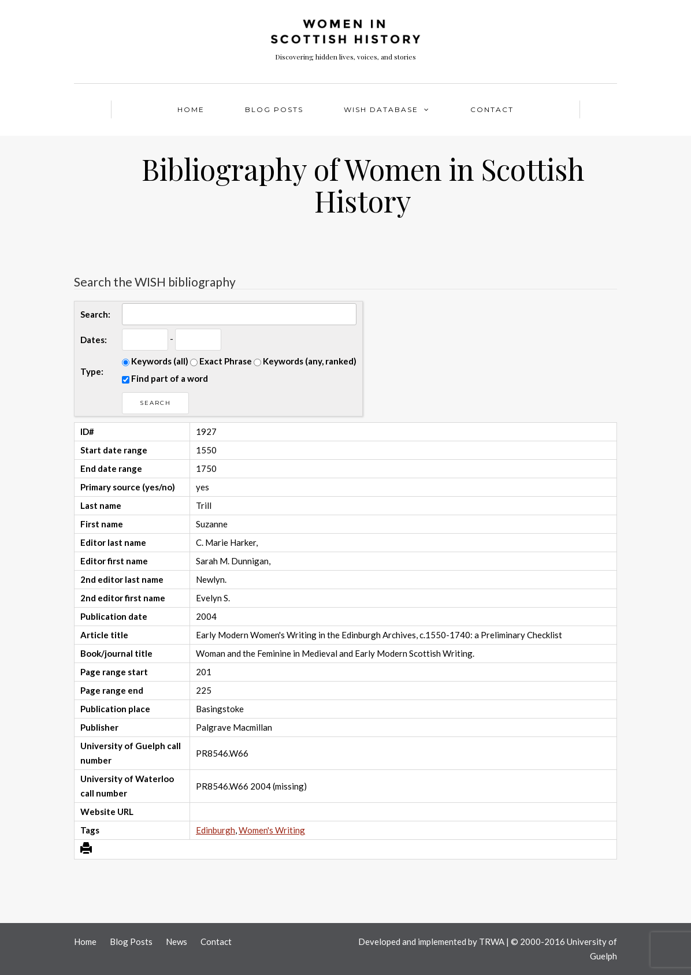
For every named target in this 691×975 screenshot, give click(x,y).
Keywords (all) (155, 361)
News (176, 941)
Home (191, 109)
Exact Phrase (221, 361)
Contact (492, 109)
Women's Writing (272, 830)
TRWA (491, 941)
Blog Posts (274, 109)
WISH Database (381, 109)
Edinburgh (215, 830)
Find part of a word (165, 378)
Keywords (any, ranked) (305, 361)
